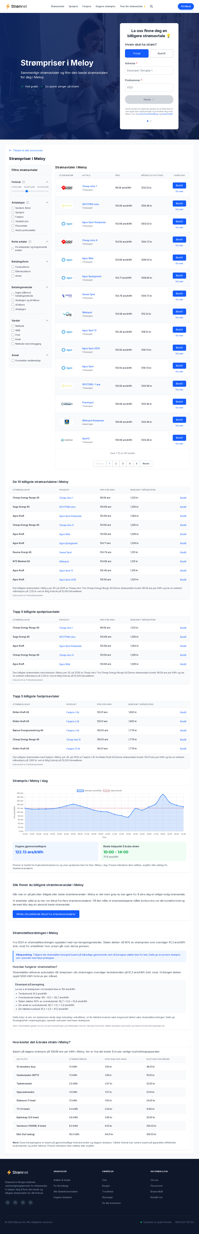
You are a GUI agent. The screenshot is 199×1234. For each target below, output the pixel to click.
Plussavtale (21, 225)
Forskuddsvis (22, 267)
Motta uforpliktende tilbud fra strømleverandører (46, 914)
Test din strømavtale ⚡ (133, 6)
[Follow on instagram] (30, 1202)
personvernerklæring (148, 114)
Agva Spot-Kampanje (94, 222)
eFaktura (20, 304)
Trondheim (107, 1191)
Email (18, 339)
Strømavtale (57, 6)
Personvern (156, 1185)
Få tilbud (186, 6)
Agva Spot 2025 (91, 348)
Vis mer (179, 191)
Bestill (179, 185)
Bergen (106, 1185)
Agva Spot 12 (89, 330)
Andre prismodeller (25, 230)
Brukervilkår (156, 1191)
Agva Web (87, 258)
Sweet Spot (88, 294)
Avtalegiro (20, 309)
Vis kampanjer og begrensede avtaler (31, 248)
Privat (136, 53)
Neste (149, 99)
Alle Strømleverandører (66, 1191)
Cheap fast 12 (73, 739)
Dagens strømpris (105, 6)
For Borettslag (61, 1185)
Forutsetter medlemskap (28, 360)
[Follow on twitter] (15, 1202)
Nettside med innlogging (28, 343)
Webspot (87, 312)
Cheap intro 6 (89, 240)
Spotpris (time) (23, 208)
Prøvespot (88, 402)
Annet (18, 275)
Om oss (154, 1180)
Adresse (131, 63)
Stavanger (107, 1197)
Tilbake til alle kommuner (26, 150)
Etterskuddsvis (23, 271)
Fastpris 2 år (72, 721)
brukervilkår (167, 114)
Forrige (100, 463)
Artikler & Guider (62, 1180)
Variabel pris (21, 221)
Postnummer (133, 80)
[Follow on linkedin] (22, 1202)
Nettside (19, 326)
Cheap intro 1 (89, 186)
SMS (17, 330)
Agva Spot (88, 366)
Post (17, 334)
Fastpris (86, 6)
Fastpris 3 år (72, 712)
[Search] (151, 6)
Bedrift (161, 53)
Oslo (104, 1180)
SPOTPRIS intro (90, 204)
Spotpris (73, 6)
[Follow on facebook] (7, 1202)
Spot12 (86, 438)
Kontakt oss (156, 1197)
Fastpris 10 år (73, 748)
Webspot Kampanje (93, 420)
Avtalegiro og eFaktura (27, 300)
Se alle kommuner (111, 1203)
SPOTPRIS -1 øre (91, 384)
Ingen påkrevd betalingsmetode (24, 294)
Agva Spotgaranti (91, 276)
